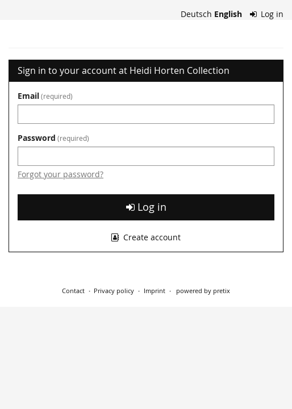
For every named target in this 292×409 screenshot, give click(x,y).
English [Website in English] (228, 14)
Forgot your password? (60, 174)
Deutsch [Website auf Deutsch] (196, 14)
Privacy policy (114, 290)
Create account (146, 237)
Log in (267, 14)
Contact (73, 290)
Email (45, 95)
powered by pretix (203, 290)
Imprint (154, 290)
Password (53, 137)
